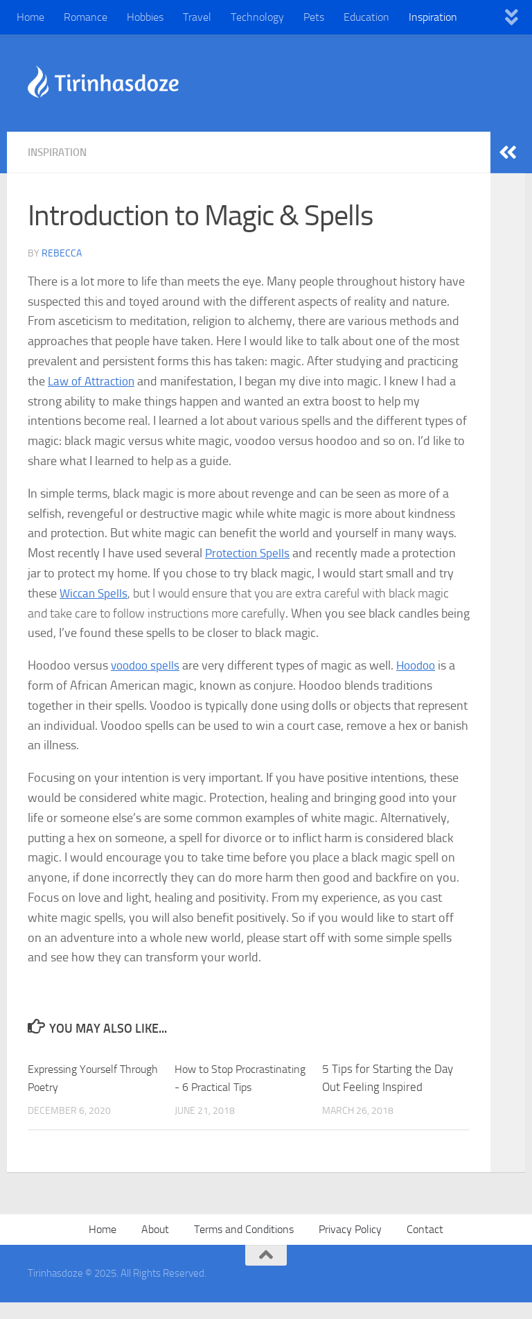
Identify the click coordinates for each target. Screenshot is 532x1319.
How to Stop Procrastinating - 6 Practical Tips (221, 1085)
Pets (313, 17)
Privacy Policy (350, 1246)
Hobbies (145, 17)
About (155, 1246)
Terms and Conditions (244, 1246)
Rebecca (62, 253)
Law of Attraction (93, 380)
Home (30, 17)
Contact (425, 1246)
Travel (197, 17)
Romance (85, 17)
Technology (257, 17)
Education (366, 17)
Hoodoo (421, 664)
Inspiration (433, 17)
